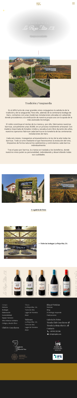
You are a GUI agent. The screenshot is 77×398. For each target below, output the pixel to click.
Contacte (50, 328)
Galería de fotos (54, 320)
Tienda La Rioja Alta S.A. (58, 325)
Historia (5, 307)
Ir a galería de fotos (38, 210)
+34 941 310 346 (53, 331)
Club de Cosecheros (10, 328)
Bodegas (5, 310)
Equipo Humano (7, 318)
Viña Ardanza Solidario (10, 320)
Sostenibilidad (7, 315)
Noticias (50, 307)
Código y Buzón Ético (9, 323)
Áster (27, 315)
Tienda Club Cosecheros (58, 323)
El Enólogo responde (54, 312)
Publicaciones (51, 315)
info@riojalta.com (54, 334)
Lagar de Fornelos (31, 312)
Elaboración (6, 312)
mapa (4, 10)
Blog (48, 310)
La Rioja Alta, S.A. (31, 307)
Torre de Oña (29, 310)
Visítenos (29, 320)
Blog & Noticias (53, 305)
